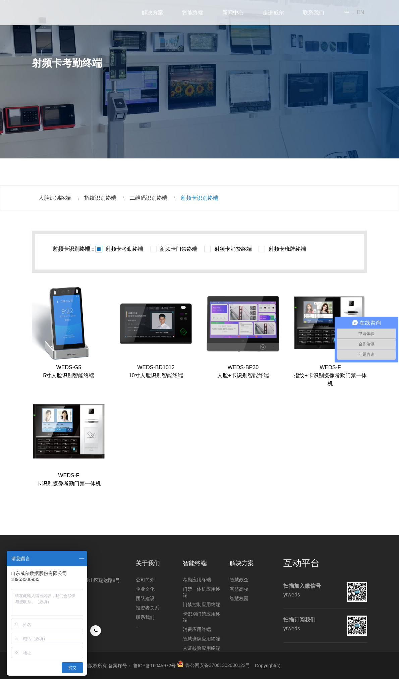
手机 (95, 630)
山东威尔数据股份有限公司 (59, 12)
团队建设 (145, 598)
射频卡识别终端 (199, 198)
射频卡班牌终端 (287, 249)
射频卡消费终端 (233, 249)
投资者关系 (147, 608)
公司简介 (145, 579)
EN (360, 12)
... (138, 626)
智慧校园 (239, 598)
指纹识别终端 (100, 198)
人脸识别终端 (55, 198)
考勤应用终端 (197, 579)
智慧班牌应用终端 (201, 638)
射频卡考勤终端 (124, 249)
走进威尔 (273, 12)
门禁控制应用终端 (201, 604)
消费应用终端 (197, 629)
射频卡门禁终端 (178, 249)
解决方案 (152, 12)
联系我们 (313, 12)
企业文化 (145, 589)
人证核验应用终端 (201, 648)
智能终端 (193, 12)
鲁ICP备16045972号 (154, 665)
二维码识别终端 (148, 198)
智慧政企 (239, 579)
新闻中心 (233, 12)
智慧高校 (239, 589)
